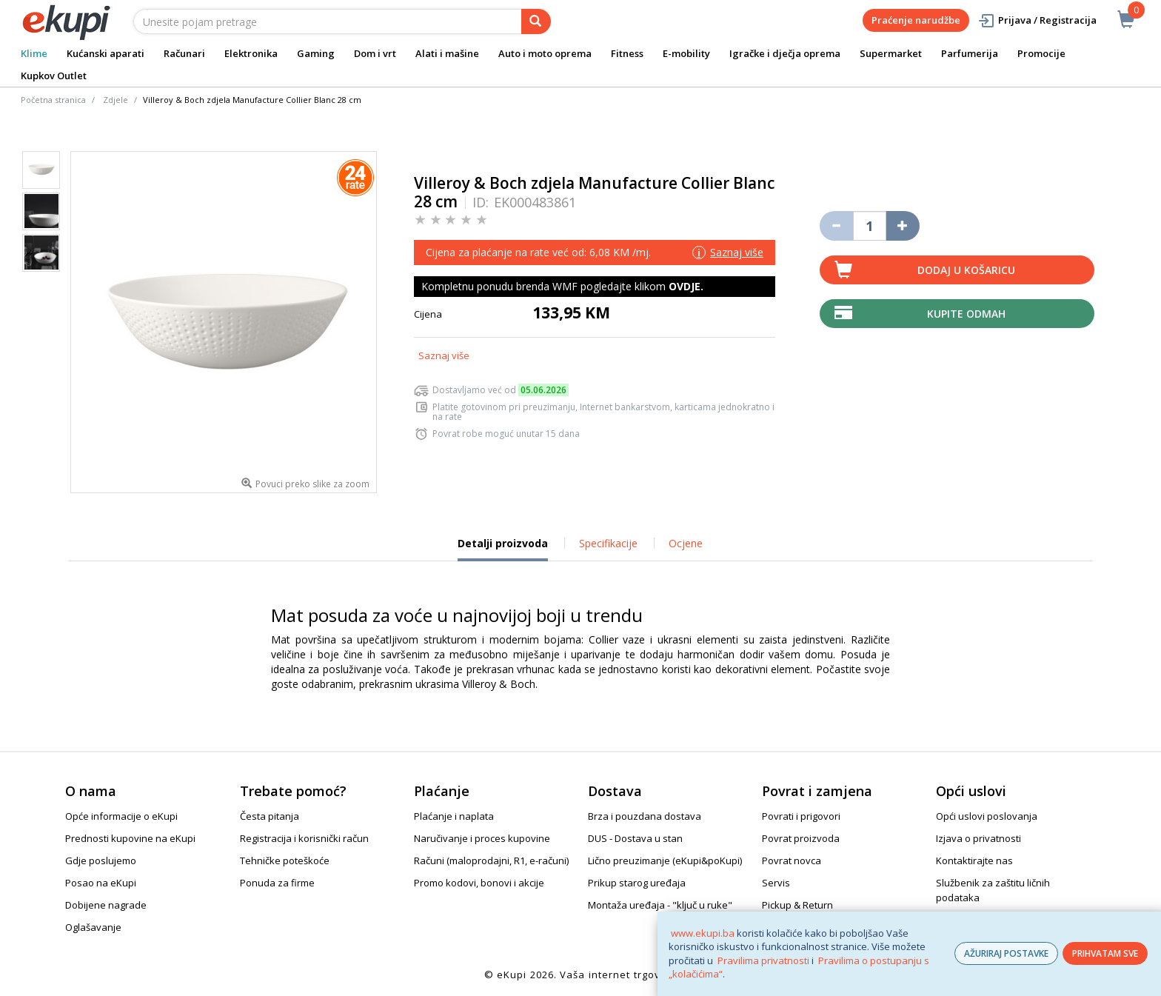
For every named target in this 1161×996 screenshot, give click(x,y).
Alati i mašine (447, 53)
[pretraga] (536, 21)
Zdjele (115, 99)
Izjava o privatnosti (978, 838)
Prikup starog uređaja (637, 882)
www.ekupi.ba (703, 933)
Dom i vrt (375, 53)
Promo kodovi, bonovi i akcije (479, 882)
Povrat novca (791, 860)
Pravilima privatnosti (763, 960)
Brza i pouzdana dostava (644, 816)
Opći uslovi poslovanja (986, 816)
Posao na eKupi (100, 882)
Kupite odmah (966, 314)
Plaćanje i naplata (454, 816)
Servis (776, 882)
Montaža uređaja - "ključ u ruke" (660, 905)
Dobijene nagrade (106, 905)
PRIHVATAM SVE (1105, 953)
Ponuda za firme (277, 882)
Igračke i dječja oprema (784, 53)
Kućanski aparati (105, 53)
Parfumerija (969, 53)
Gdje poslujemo (100, 860)
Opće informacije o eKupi (121, 816)
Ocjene (686, 543)
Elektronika (251, 53)
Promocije (1041, 53)
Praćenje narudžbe (915, 20)
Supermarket (891, 53)
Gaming (316, 53)
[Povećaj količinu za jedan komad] (903, 226)
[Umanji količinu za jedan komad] (836, 226)
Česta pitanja (269, 816)
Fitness (627, 53)
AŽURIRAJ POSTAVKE (1006, 953)
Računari (184, 53)
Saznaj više (443, 355)
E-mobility (686, 53)
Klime (34, 53)
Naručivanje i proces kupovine (482, 838)
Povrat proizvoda (801, 838)
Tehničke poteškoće (284, 860)
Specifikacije (608, 543)
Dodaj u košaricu (966, 270)
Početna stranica (53, 99)
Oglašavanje (93, 927)
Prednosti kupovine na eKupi (130, 838)
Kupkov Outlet (54, 75)
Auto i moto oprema (545, 53)
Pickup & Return (797, 905)
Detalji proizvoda (503, 548)
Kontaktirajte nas (974, 860)
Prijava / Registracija (1037, 20)
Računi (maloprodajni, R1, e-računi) (491, 860)
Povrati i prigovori (801, 816)
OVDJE (684, 286)
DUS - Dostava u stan (635, 838)
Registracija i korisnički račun (304, 838)
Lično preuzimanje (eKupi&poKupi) (665, 860)
